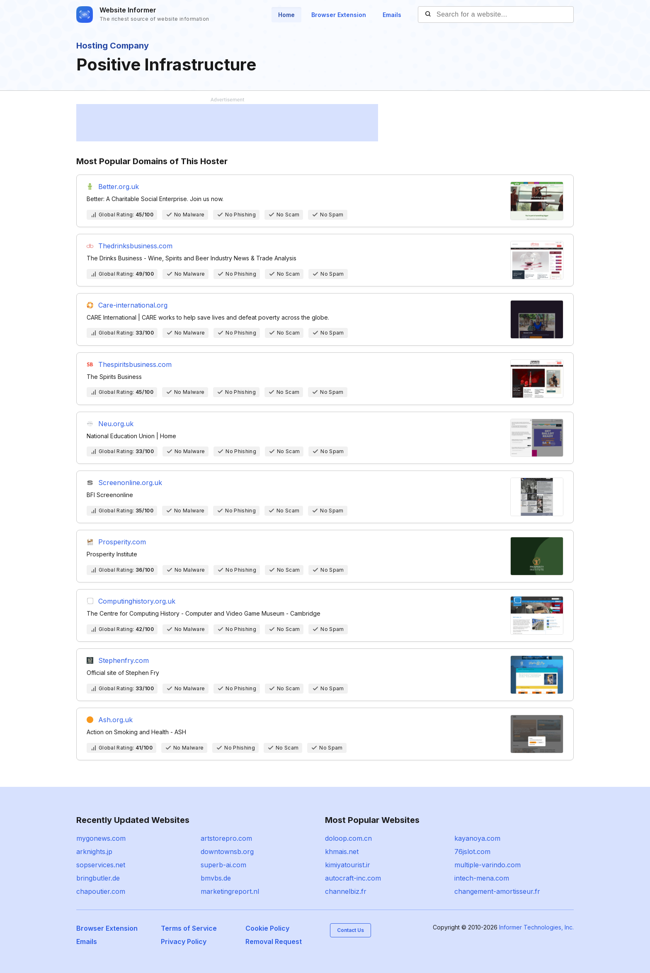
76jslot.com (472, 851)
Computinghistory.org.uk (136, 601)
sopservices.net (100, 865)
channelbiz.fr (345, 891)
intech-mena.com (481, 878)
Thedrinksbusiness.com (135, 246)
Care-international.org (132, 305)
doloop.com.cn (348, 838)
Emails (392, 14)
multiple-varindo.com (487, 865)
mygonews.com (101, 838)
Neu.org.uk (115, 424)
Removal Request (273, 941)
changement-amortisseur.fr (497, 891)
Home (286, 14)
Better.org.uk (118, 186)
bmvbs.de (216, 878)
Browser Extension (338, 14)
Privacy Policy (183, 941)
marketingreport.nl (230, 891)
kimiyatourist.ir (347, 865)
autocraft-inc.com (353, 878)
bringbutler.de (98, 878)
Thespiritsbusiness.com (135, 364)
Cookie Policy (267, 928)
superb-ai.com (223, 865)
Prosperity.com (122, 542)
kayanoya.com (477, 838)
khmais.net (342, 851)
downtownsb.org (227, 851)
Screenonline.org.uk (130, 482)
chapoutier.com (100, 891)
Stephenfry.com (123, 660)
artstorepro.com (226, 838)
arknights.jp (94, 851)
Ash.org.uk (115, 720)
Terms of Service (189, 928)
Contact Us (350, 930)
